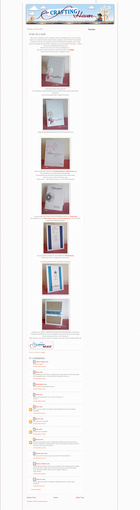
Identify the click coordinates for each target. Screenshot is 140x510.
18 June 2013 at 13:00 (39, 366)
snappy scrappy (40, 361)
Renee (37, 406)
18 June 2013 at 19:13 (39, 389)
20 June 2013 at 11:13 (39, 458)
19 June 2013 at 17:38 (39, 448)
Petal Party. (73, 216)
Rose (37, 429)
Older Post (80, 498)
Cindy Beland (40, 384)
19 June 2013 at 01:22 (39, 423)
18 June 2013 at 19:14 (39, 401)
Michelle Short (40, 453)
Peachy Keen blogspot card (67, 42)
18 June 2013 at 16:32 (39, 378)
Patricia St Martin (41, 463)
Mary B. (38, 419)
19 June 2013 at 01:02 (39, 413)
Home (55, 498)
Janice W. (39, 479)
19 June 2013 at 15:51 (39, 434)
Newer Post (31, 498)
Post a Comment (36, 489)
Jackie (37, 394)
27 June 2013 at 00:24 (39, 473)
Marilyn (38, 439)
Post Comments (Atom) (40, 501)
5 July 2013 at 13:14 (38, 486)
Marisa (38, 372)
